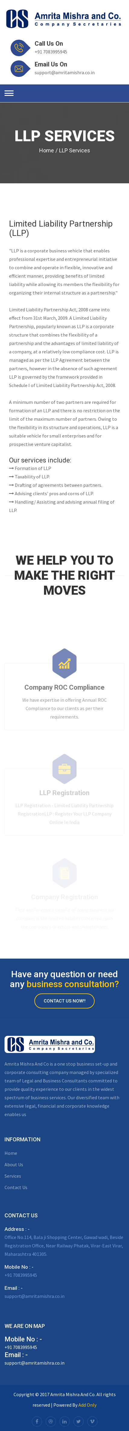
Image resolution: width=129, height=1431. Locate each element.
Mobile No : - (19, 1267)
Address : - (17, 1229)
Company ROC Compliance (64, 688)
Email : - (14, 1288)
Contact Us (16, 1187)
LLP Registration (64, 794)
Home (46, 150)
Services (13, 1176)
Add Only (87, 1405)
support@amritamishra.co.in (65, 72)
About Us (14, 1164)
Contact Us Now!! (65, 1001)
